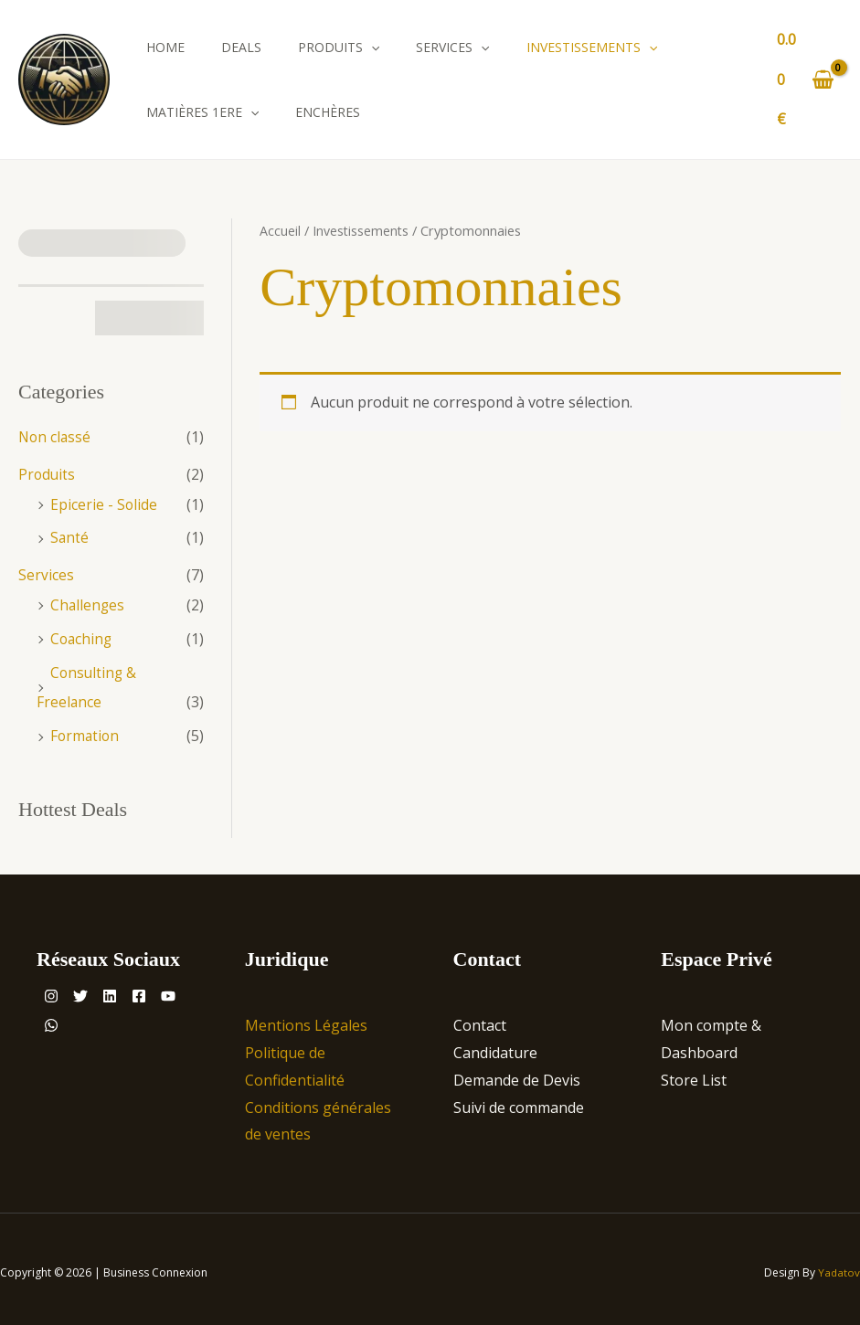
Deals (241, 47)
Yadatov (838, 1265)
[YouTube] (56, 1018)
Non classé (55, 437)
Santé (70, 535)
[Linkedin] (131, 988)
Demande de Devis (516, 1073)
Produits (338, 47)
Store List (694, 1073)
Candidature (495, 1045)
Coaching (82, 634)
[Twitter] (91, 988)
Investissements (591, 47)
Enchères (327, 112)
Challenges (88, 601)
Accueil (280, 230)
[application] (371, 47)
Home (165, 47)
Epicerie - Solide (104, 503)
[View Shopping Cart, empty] (806, 79)
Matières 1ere (202, 112)
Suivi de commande (518, 1099)
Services (452, 47)
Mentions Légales (306, 1018)
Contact (479, 1018)
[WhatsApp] (96, 1018)
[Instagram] (51, 988)
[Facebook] (171, 988)
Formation (86, 729)
